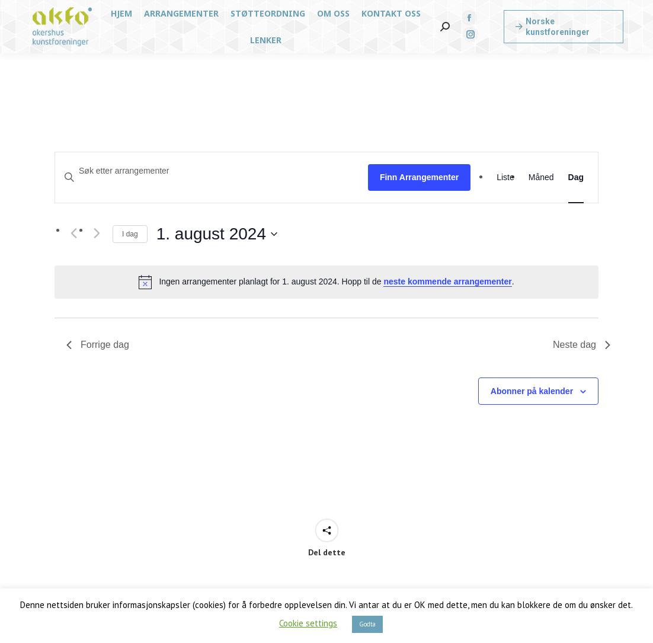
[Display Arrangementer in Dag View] (576, 177)
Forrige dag (97, 345)
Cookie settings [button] (308, 623)
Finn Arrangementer (419, 177)
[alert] (326, 282)
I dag (130, 234)
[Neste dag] (96, 233)
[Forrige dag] (73, 233)
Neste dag (581, 345)
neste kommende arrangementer (447, 281)
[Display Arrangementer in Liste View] (505, 177)
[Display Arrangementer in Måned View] (541, 177)
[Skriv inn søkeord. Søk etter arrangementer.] (211, 171)
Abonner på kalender (532, 391)
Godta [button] (367, 624)
